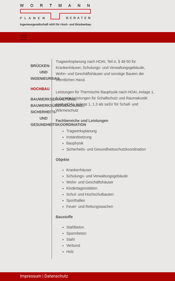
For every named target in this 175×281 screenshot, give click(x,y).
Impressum (31, 276)
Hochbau (40, 89)
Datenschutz (56, 276)
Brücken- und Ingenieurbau (45, 72)
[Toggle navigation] (23, 37)
